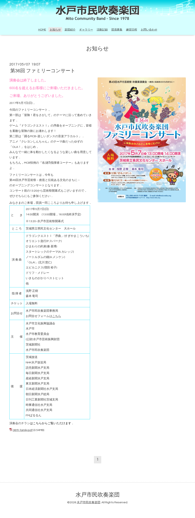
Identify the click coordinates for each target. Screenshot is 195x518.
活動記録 (102, 29)
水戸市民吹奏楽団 (98, 495)
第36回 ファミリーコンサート (42, 70)
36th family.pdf (23, 430)
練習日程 (131, 29)
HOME (42, 29)
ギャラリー (86, 29)
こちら (56, 316)
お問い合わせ (149, 29)
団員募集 (116, 29)
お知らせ (55, 29)
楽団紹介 (70, 29)
